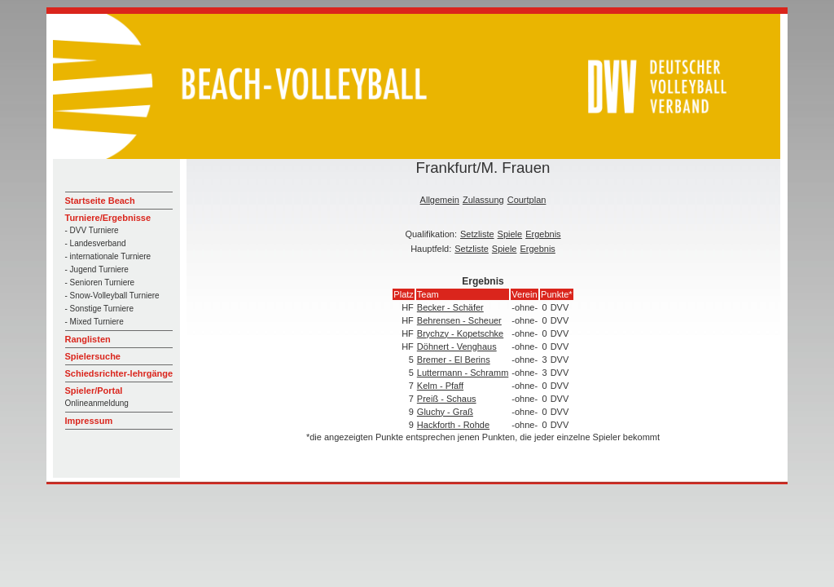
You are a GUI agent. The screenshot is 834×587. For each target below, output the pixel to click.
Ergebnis (542, 234)
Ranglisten (88, 339)
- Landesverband (95, 243)
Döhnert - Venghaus (457, 346)
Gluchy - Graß (445, 412)
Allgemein (439, 200)
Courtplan (526, 200)
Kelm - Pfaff (440, 386)
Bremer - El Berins (453, 359)
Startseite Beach (100, 200)
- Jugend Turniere (97, 269)
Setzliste (477, 234)
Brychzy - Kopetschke (460, 333)
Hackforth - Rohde (453, 425)
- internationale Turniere (108, 256)
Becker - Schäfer (450, 307)
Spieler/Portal (94, 390)
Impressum (89, 421)
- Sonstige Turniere (99, 308)
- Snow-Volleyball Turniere (112, 295)
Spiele (510, 234)
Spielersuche (93, 356)
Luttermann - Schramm (462, 372)
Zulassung (483, 200)
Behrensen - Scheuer (459, 320)
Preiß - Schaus (446, 399)
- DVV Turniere (92, 230)
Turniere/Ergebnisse (108, 218)
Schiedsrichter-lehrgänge (119, 373)
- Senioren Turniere (100, 282)
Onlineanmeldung (97, 403)
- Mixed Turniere (94, 321)
